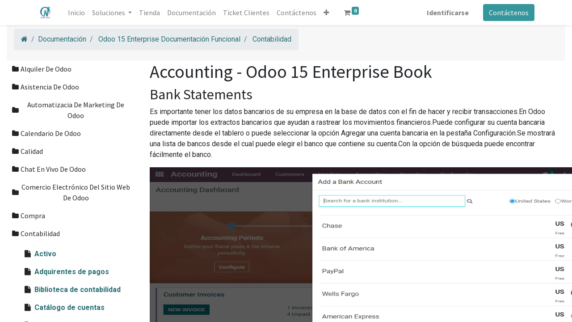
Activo (45, 254)
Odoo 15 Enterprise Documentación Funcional (169, 39)
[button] (326, 12)
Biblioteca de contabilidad (77, 289)
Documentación (62, 39)
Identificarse (447, 12)
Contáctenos (508, 12)
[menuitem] (77, 12)
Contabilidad (271, 39)
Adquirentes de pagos (71, 271)
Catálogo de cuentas (69, 307)
